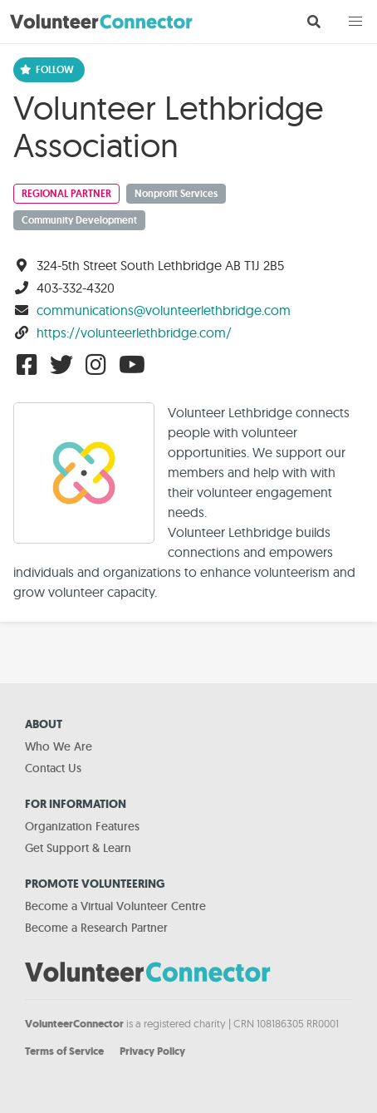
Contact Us (53, 768)
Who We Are (58, 746)
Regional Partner (66, 193)
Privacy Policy (152, 1051)
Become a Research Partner (96, 927)
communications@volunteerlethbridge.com (164, 310)
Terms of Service (64, 1051)
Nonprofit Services (176, 193)
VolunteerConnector (74, 1024)
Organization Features (82, 826)
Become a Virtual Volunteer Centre (115, 906)
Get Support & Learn (78, 847)
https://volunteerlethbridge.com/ (134, 332)
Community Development (79, 220)
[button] (355, 21)
